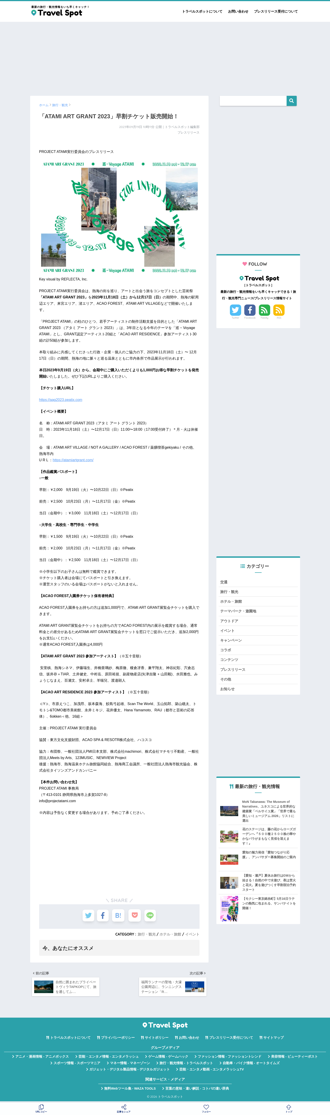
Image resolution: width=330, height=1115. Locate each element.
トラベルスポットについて (202, 11)
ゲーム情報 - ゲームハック (168, 1058)
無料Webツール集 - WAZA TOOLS (130, 1090)
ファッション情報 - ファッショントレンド (229, 1058)
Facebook (250, 317)
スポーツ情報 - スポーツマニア (77, 1064)
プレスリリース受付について (276, 11)
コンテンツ (229, 662)
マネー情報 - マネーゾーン (130, 1064)
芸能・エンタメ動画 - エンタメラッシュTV (211, 1071)
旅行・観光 (147, 934)
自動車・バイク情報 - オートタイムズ (251, 1064)
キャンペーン (231, 642)
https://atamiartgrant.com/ (73, 460)
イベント (192, 934)
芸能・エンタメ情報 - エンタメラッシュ (109, 1058)
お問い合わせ (238, 11)
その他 (226, 682)
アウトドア (229, 622)
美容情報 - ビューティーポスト (294, 1058)
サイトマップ (273, 1039)
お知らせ (228, 692)
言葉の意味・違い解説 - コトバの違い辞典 (197, 1090)
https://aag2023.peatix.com (60, 400)
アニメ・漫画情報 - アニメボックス (42, 1058)
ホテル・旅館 (170, 934)
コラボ (226, 652)
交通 (224, 582)
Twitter (235, 317)
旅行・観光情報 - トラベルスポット (186, 1064)
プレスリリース (233, 672)
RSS (279, 317)
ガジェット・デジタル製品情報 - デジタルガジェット (129, 1071)
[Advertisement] (165, 56)
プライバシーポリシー (118, 1039)
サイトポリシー (156, 1039)
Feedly (264, 317)
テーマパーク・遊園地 (239, 612)
